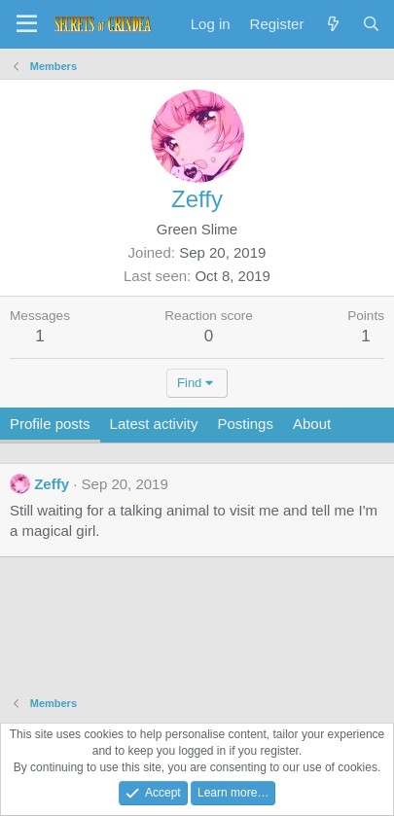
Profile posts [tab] (50, 423)
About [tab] (312, 423)
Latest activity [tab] (154, 423)
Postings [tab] (245, 423)
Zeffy (51, 484)
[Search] (371, 24)
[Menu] (27, 24)
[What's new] (332, 24)
